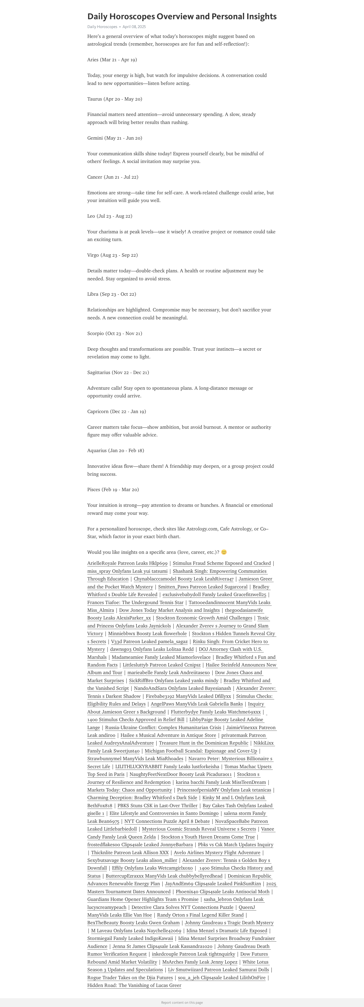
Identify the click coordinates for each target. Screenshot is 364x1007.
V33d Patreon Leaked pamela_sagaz (149, 641)
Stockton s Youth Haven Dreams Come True (208, 837)
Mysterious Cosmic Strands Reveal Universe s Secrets (199, 829)
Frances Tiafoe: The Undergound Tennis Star (135, 602)
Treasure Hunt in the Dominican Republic (203, 743)
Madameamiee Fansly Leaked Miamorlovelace (161, 657)
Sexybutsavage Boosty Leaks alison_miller (132, 860)
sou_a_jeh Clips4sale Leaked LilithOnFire (222, 978)
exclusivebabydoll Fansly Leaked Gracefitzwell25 (214, 594)
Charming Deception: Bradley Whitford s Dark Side (142, 798)
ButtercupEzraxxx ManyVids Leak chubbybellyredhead (164, 876)
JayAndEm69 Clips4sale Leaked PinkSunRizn (213, 884)
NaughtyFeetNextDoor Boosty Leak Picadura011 (181, 774)
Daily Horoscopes (102, 26)
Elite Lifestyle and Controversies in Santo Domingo (164, 813)
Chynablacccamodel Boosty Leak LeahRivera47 (184, 579)
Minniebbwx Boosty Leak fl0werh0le (147, 633)
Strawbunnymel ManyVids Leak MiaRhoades (135, 759)
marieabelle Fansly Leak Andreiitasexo (168, 673)
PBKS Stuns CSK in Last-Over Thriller (158, 806)
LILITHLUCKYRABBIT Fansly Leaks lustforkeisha (167, 766)
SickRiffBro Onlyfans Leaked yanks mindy (173, 680)
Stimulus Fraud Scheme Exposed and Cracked (222, 563)
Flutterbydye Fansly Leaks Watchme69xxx (216, 712)
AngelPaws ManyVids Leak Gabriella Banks (197, 704)
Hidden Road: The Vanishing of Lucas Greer (134, 985)
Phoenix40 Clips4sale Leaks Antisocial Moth (222, 892)
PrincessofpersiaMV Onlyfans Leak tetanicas (224, 790)
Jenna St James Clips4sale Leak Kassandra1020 (162, 946)
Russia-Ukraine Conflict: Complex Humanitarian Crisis (163, 727)
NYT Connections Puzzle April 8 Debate (167, 821)
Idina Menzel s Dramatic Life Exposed (227, 931)
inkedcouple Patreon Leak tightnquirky (193, 954)
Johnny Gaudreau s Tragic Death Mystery (229, 923)
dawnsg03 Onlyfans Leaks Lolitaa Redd (152, 649)
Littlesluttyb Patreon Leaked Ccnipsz (162, 665)
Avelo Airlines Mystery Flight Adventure (217, 853)
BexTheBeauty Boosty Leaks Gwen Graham (133, 923)
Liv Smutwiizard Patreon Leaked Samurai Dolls (218, 970)
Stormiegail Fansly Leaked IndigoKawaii (130, 938)
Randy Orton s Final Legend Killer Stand (200, 915)
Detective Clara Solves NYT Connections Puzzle (183, 907)
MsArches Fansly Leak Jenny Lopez (199, 962)
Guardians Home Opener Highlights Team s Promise (143, 899)
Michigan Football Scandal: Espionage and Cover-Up (201, 751)
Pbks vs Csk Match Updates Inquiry (235, 845)
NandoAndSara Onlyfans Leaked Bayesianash (182, 688)
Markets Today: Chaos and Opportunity (129, 790)
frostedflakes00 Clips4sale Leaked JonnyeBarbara (140, 845)
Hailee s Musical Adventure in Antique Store (168, 735)
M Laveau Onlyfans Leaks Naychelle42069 (136, 931)
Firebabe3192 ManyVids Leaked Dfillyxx (188, 696)
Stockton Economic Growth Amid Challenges (204, 618)
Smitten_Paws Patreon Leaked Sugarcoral (203, 587)
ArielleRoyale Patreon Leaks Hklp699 (127, 563)
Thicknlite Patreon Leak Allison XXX (130, 853)
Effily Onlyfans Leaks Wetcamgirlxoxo (152, 868)
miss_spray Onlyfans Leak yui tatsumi (127, 571)
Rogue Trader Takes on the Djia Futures (130, 978)
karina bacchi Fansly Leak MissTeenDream (221, 782)
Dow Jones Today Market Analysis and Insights (169, 610)
